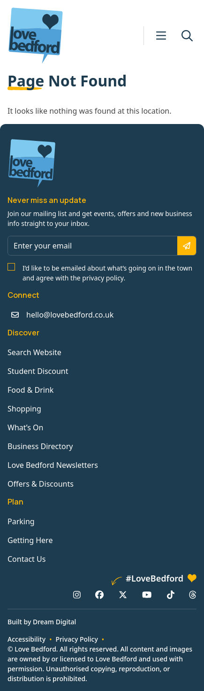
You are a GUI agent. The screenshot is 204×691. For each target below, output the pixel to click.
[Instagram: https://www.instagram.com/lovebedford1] (77, 594)
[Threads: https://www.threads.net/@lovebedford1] (192, 594)
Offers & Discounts (41, 484)
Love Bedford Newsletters (53, 465)
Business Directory (40, 446)
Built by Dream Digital (42, 621)
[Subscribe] (186, 245)
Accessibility (26, 639)
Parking (21, 521)
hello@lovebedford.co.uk (69, 315)
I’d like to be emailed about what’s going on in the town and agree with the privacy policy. (107, 273)
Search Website (34, 352)
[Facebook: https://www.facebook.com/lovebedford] (99, 594)
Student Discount (38, 371)
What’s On (25, 427)
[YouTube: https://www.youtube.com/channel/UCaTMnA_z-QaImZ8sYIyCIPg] (146, 594)
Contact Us (26, 559)
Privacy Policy (76, 639)
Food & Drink (30, 390)
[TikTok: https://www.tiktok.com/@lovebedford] (170, 594)
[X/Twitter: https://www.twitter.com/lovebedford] (123, 594)
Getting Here (30, 540)
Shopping (24, 409)
